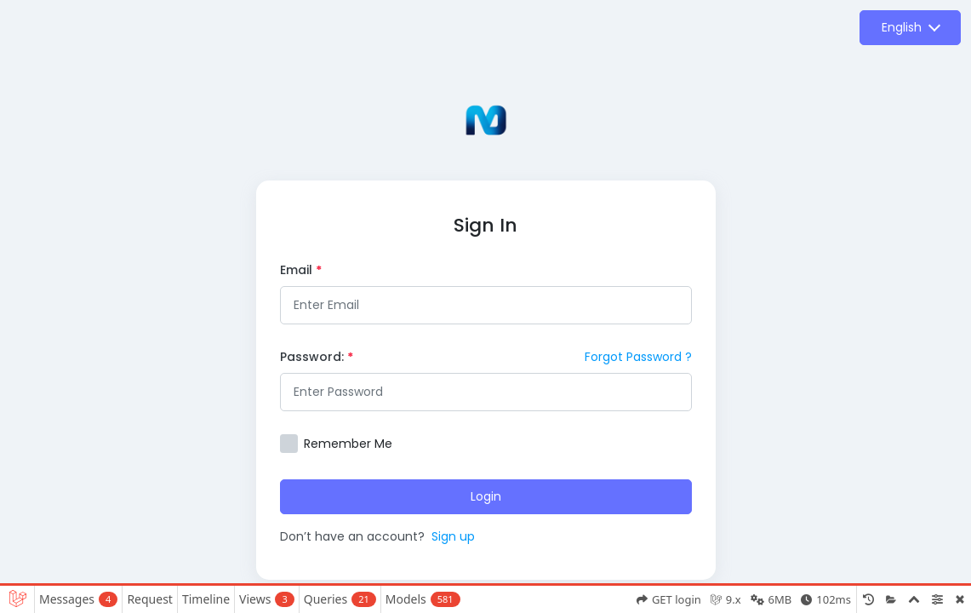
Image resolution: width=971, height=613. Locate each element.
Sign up (453, 536)
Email (301, 269)
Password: (316, 356)
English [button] (902, 27)
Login (486, 496)
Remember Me (348, 443)
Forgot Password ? (638, 356)
